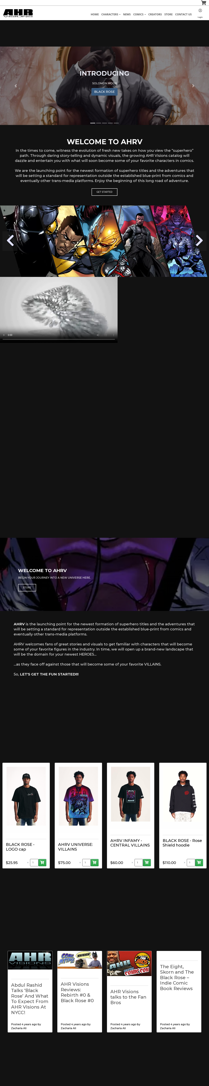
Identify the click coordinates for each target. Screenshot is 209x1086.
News (127, 14)
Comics (139, 14)
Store (168, 14)
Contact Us (183, 14)
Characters (111, 14)
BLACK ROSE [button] (104, 92)
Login (200, 13)
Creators (155, 14)
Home (95, 14)
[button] (15, 86)
